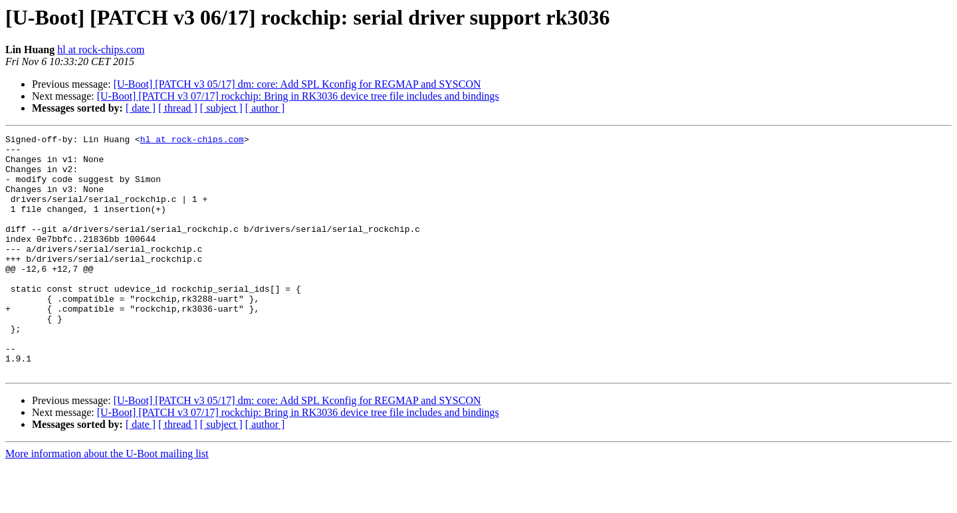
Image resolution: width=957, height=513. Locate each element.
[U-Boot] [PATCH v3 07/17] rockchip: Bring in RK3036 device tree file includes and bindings (298, 96)
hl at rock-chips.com (100, 49)
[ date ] (141, 108)
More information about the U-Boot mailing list (107, 501)
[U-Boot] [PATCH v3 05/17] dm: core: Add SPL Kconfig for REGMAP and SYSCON (297, 84)
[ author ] (265, 108)
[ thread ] (177, 108)
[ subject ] (221, 108)
